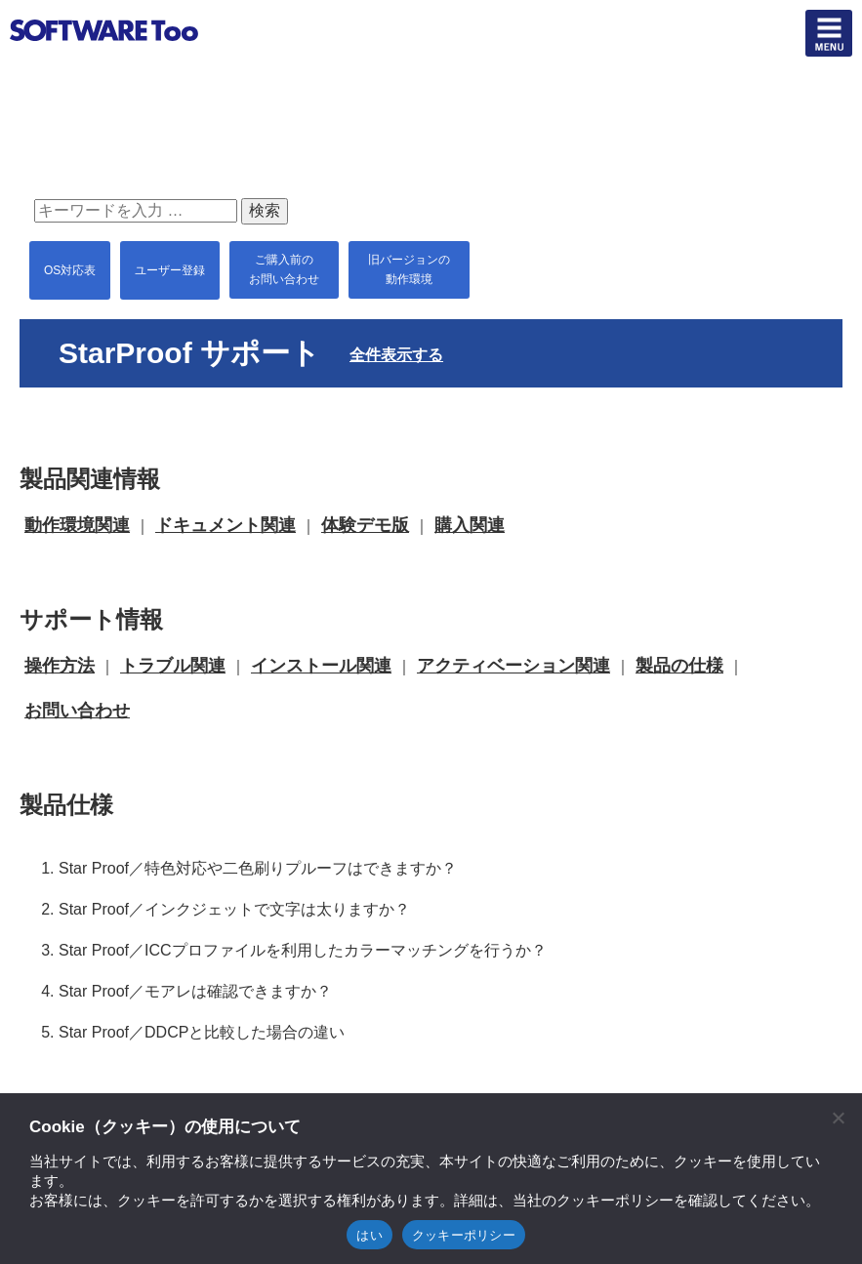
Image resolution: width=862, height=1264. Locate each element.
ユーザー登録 (170, 270)
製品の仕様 (679, 665)
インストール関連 (321, 665)
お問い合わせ (77, 710)
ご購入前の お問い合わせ (284, 269)
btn (828, 33)
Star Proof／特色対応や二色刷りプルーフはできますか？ (258, 868)
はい (369, 1235)
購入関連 (469, 525)
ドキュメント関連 (225, 525)
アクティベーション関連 (513, 665)
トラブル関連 (173, 665)
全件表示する (396, 355)
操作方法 (59, 665)
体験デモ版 (365, 525)
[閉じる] (837, 1117)
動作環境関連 (77, 525)
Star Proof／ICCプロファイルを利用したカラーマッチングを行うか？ (303, 950)
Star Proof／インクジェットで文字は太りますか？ (234, 909)
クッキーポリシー (463, 1235)
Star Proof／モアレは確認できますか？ (195, 991)
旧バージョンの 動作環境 (409, 269)
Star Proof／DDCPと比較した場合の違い (202, 1032)
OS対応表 (70, 270)
